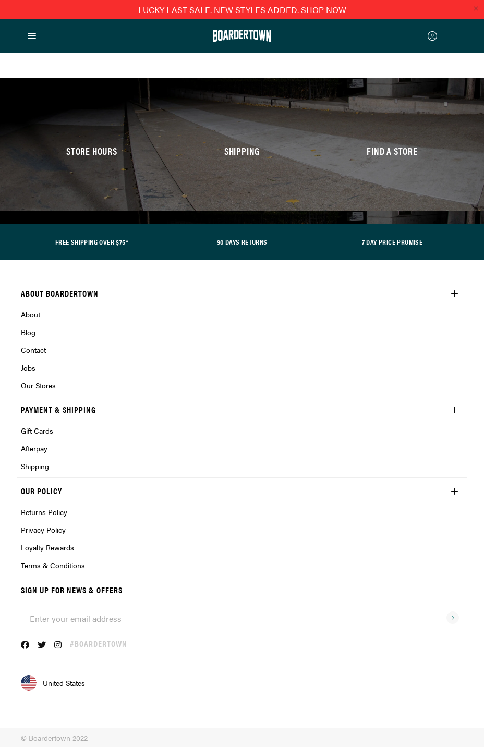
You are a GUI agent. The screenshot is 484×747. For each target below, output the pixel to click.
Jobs (28, 367)
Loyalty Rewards (47, 547)
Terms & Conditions (53, 565)
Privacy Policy (43, 529)
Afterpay (34, 448)
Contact (33, 350)
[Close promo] (475, 8)
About (30, 314)
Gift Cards (37, 430)
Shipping (35, 466)
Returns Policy (44, 512)
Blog (28, 332)
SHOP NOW (323, 10)
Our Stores (38, 385)
